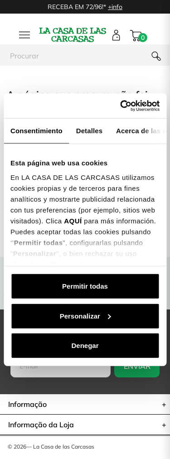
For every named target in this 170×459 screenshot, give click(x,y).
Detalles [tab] (89, 131)
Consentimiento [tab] (36, 131)
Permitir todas (85, 286)
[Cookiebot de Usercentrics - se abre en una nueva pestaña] (121, 105)
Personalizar (85, 315)
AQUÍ (73, 220)
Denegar (84, 345)
